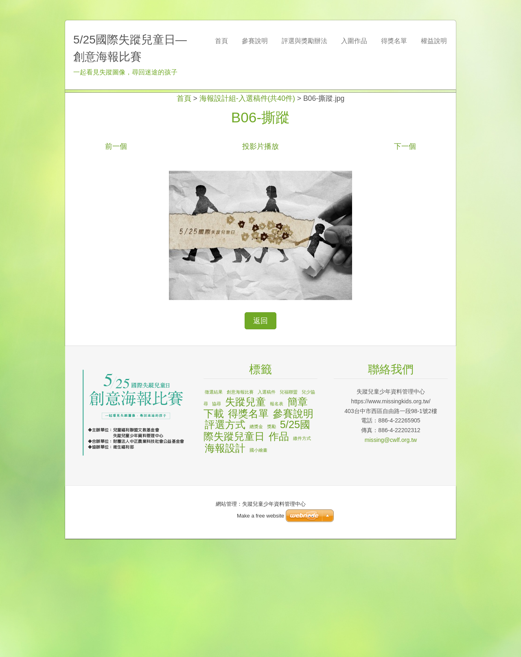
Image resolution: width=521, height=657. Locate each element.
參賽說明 (293, 531)
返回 (260, 439)
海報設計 (225, 566)
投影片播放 (260, 265)
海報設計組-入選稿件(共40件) (247, 217)
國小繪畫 (258, 568)
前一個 (116, 265)
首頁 (184, 217)
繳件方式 (302, 556)
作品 (279, 554)
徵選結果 (214, 510)
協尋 (216, 522)
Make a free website (260, 516)
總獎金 (256, 544)
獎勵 (271, 544)
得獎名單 (248, 531)
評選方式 (225, 542)
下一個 (405, 265)
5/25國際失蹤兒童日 (257, 548)
